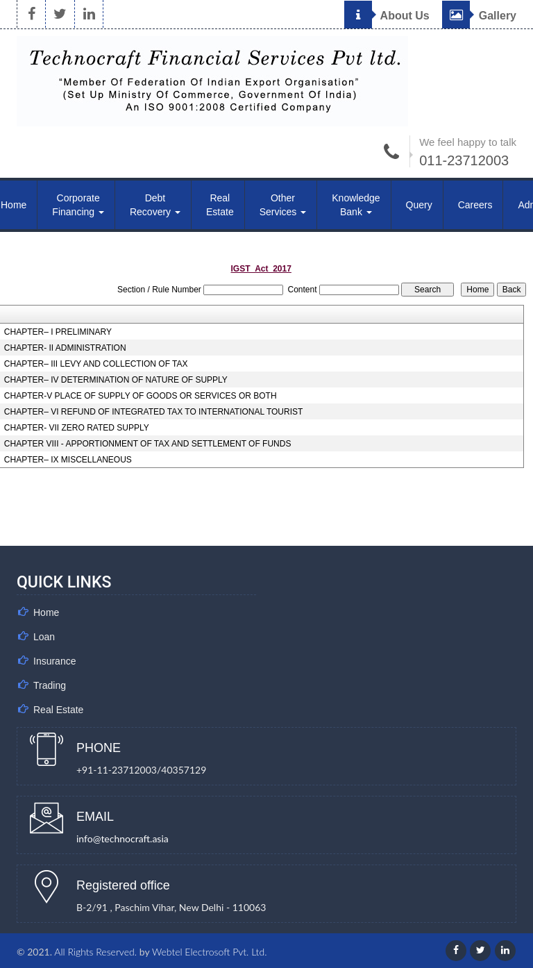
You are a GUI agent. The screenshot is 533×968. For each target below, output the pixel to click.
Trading (49, 685)
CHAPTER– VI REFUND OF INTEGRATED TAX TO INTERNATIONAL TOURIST (153, 412)
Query (419, 204)
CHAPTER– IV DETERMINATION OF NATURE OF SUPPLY (116, 380)
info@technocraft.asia (122, 838)
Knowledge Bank (356, 204)
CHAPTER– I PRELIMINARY (58, 332)
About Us (387, 16)
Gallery (479, 16)
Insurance (54, 661)
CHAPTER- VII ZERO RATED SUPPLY (76, 428)
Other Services (283, 204)
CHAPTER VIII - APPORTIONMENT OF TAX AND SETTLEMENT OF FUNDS (147, 444)
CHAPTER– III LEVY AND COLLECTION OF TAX (96, 364)
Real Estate (220, 204)
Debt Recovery (155, 204)
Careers (475, 204)
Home (46, 612)
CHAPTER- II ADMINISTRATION (65, 348)
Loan (44, 636)
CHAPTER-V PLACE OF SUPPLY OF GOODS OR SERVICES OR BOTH (140, 396)
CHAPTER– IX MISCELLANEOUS (68, 460)
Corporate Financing (78, 204)
